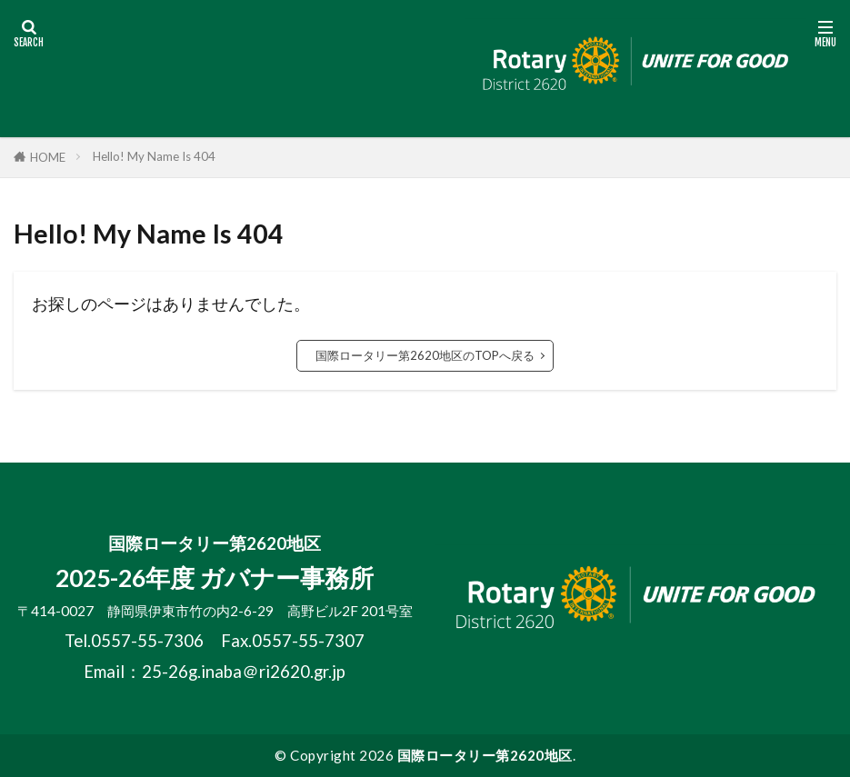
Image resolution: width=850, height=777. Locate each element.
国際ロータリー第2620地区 (485, 755)
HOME (47, 157)
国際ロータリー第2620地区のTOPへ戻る (425, 355)
